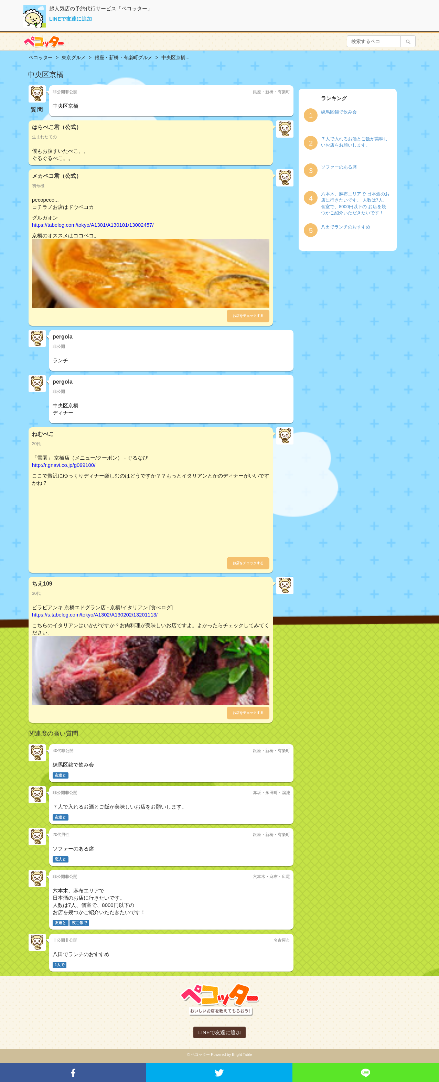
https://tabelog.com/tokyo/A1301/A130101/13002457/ (93, 225)
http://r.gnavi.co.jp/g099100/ (63, 465)
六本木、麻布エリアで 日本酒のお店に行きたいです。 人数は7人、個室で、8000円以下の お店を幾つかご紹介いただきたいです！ (355, 203)
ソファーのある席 (339, 167)
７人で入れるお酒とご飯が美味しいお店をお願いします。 (354, 142)
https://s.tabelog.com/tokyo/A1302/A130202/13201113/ (95, 615)
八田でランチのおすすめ (345, 226)
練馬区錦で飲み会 (339, 112)
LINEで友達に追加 (70, 19)
